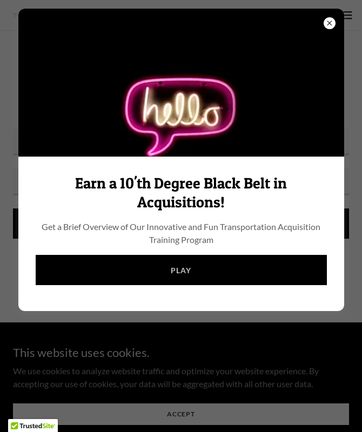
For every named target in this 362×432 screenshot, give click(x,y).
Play (181, 270)
